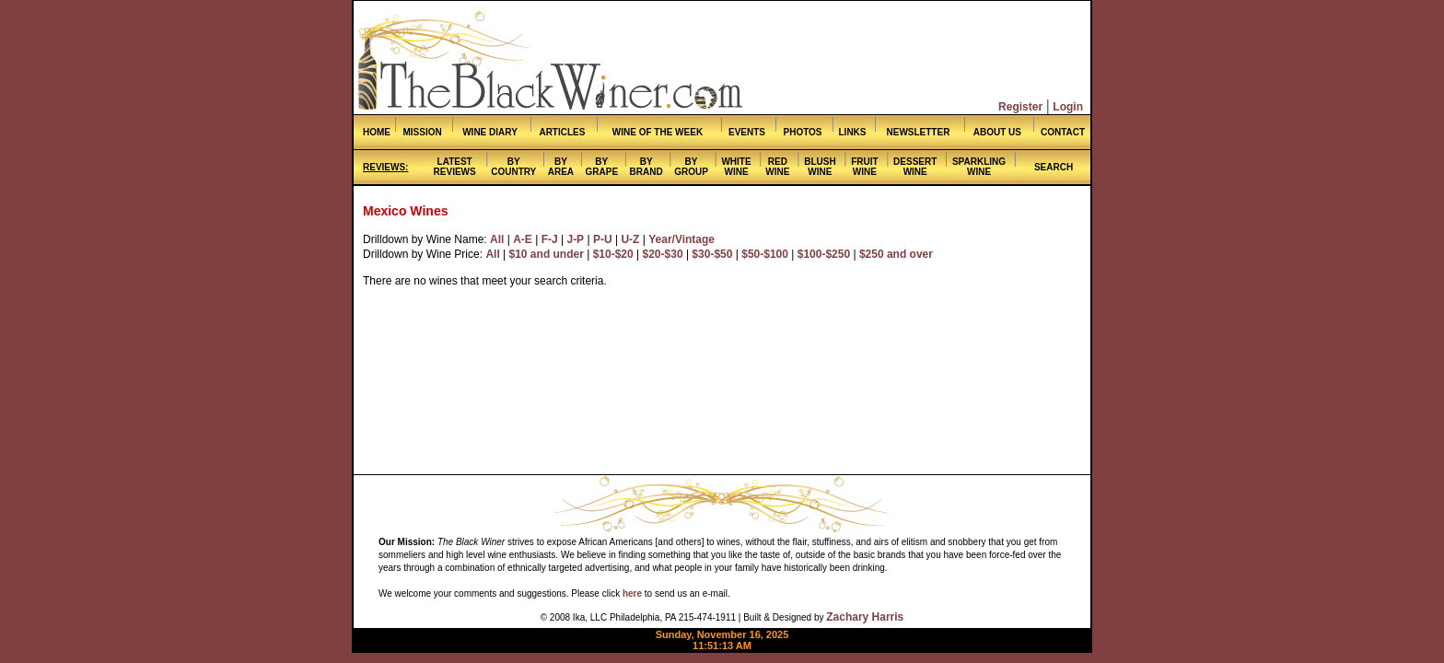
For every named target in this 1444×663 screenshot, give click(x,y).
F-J (550, 239)
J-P (575, 239)
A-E (522, 239)
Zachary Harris (864, 617)
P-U (602, 239)
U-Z (630, 239)
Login (1068, 106)
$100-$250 (824, 254)
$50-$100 (764, 254)
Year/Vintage (681, 239)
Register (1020, 106)
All (497, 239)
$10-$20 (613, 254)
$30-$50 (712, 254)
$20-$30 (663, 254)
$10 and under (546, 254)
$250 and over (896, 254)
